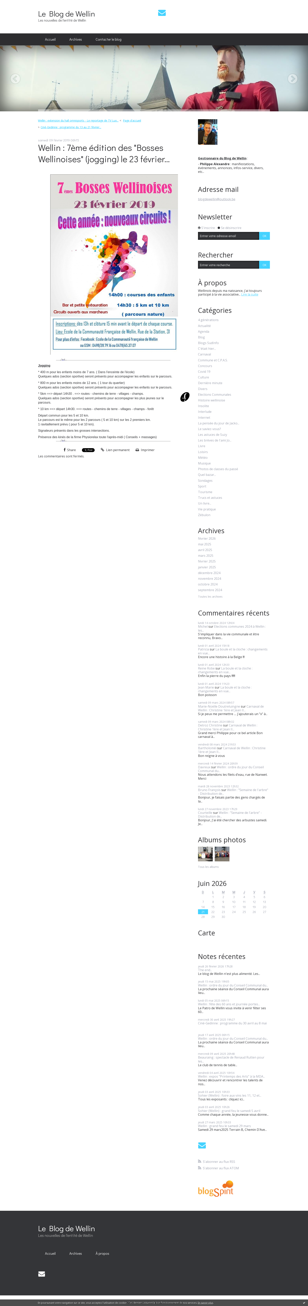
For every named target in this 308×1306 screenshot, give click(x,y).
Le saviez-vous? (209, 429)
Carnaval (204, 354)
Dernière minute (210, 383)
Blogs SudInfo (208, 343)
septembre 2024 (210, 590)
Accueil (50, 39)
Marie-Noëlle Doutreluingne (219, 706)
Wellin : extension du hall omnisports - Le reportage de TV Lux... (78, 120)
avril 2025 (205, 550)
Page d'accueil (132, 120)
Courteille (205, 813)
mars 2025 (205, 556)
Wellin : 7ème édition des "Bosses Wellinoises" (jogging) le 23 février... (104, 153)
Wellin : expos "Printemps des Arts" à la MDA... (231, 1076)
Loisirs (203, 452)
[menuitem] (50, 39)
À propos (102, 1253)
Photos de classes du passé (218, 469)
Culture (203, 377)
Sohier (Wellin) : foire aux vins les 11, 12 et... (229, 1095)
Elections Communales (214, 395)
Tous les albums (208, 867)
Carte (206, 932)
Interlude (205, 412)
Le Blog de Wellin (66, 13)
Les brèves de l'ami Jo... (214, 440)
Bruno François (209, 790)
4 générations (208, 320)
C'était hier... (207, 349)
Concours (205, 366)
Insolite (203, 406)
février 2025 (207, 561)
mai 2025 (204, 544)
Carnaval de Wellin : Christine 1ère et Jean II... (231, 708)
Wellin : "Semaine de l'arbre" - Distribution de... (233, 792)
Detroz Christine (210, 725)
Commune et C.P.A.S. (213, 360)
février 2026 (207, 538)
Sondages (205, 481)
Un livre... (204, 503)
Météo (203, 458)
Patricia (203, 649)
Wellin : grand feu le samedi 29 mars (224, 1126)
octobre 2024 (207, 584)
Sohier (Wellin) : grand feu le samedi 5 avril (229, 1111)
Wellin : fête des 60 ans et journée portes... (229, 1004)
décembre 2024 (209, 573)
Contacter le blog (108, 39)
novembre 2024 (209, 579)
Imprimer (145, 450)
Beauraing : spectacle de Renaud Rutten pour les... (231, 1059)
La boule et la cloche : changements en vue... (233, 651)
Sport (202, 486)
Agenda (203, 331)
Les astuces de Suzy (212, 435)
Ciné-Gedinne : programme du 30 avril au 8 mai (232, 1023)
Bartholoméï (207, 748)
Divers (202, 389)
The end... (205, 970)
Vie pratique (207, 509)
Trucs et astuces (210, 498)
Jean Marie (206, 687)
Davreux (204, 767)
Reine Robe (206, 668)
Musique (204, 463)
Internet (204, 417)
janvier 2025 (207, 567)
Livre (201, 446)
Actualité (204, 326)
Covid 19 (204, 372)
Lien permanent (115, 450)
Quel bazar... (207, 475)
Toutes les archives (210, 596)
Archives (75, 39)
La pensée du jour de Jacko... (218, 423)
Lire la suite (249, 294)
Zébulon (204, 515)
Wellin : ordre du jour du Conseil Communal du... (231, 769)
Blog (201, 337)
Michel (203, 626)
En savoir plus (205, 1302)
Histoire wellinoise (211, 400)
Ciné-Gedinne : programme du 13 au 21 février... (71, 127)
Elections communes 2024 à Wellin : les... (232, 628)
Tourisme (205, 492)
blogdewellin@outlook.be (216, 199)
